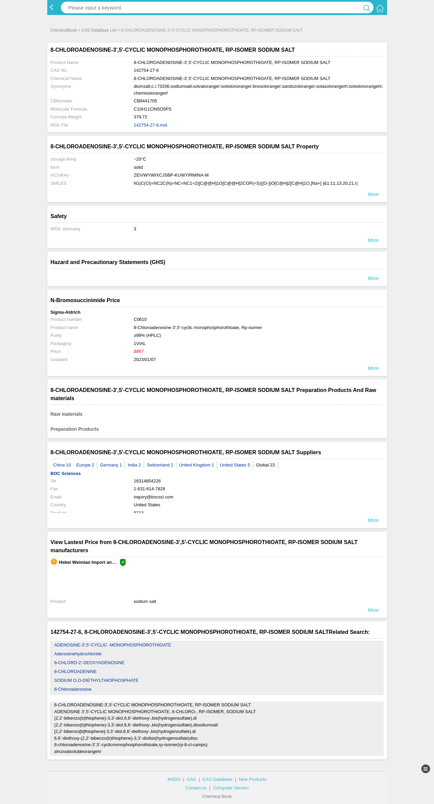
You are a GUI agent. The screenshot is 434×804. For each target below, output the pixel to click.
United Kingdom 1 (196, 464)
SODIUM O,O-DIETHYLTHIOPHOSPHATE (96, 680)
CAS (191, 779)
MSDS (174, 779)
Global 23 (265, 464)
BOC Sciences (66, 473)
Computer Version (230, 787)
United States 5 (235, 464)
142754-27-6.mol (150, 125)
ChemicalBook (64, 30)
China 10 (62, 464)
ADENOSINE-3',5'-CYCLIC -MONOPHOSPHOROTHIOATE (112, 644)
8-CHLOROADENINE (75, 671)
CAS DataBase (217, 779)
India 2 (134, 464)
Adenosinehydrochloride (78, 653)
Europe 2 (85, 464)
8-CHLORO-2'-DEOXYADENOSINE (89, 662)
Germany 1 (111, 464)
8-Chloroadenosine (73, 689)
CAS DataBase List (99, 30)
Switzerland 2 (160, 464)
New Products (252, 779)
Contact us (196, 787)
